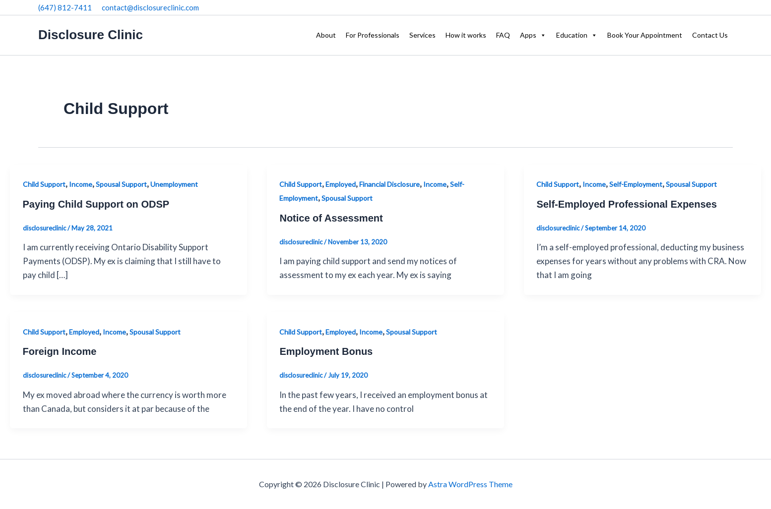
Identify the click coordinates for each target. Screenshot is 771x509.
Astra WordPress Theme (470, 484)
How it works (466, 35)
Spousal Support (121, 184)
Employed (340, 184)
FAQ (503, 35)
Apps (533, 35)
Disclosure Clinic (90, 34)
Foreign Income (60, 351)
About (326, 35)
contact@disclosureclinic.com (150, 7)
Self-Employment (635, 184)
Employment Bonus (326, 351)
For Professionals (372, 35)
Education (576, 35)
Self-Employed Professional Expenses (626, 204)
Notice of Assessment (331, 218)
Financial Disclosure (389, 184)
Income (80, 184)
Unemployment (174, 184)
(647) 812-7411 (65, 7)
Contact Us (710, 35)
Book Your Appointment (644, 35)
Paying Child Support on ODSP (96, 204)
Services (422, 35)
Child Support (44, 184)
